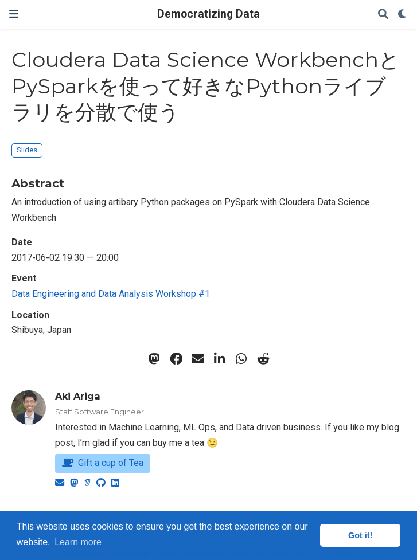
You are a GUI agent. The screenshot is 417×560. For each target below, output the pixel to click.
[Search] (383, 14)
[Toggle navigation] (13, 14)
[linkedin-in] (219, 358)
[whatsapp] (241, 358)
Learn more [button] (78, 542)
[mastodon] (154, 358)
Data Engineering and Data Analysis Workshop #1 (110, 293)
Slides (27, 150)
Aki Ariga (77, 396)
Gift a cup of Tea (102, 462)
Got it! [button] (360, 535)
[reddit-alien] (263, 358)
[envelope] (197, 358)
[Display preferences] (402, 14)
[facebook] (176, 358)
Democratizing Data (208, 14)
